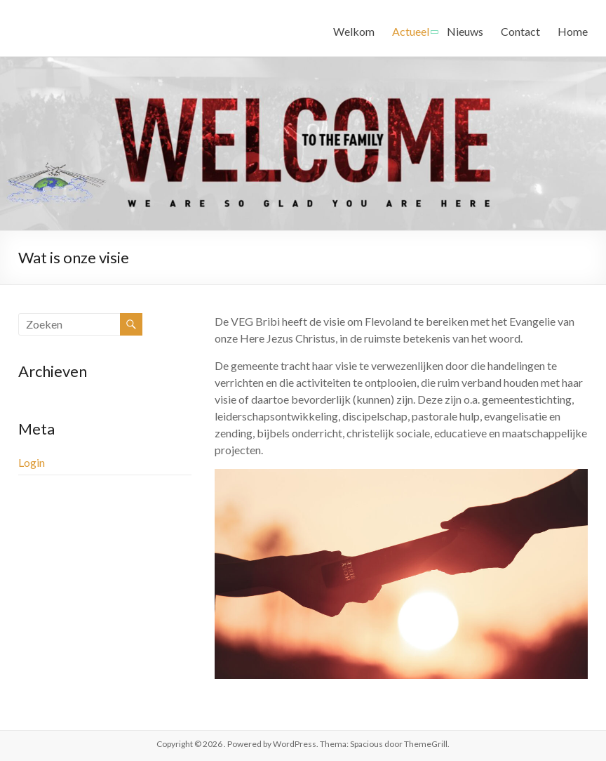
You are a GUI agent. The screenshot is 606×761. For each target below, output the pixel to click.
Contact (520, 31)
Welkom (354, 31)
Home (573, 31)
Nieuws (465, 31)
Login (31, 462)
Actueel (410, 31)
